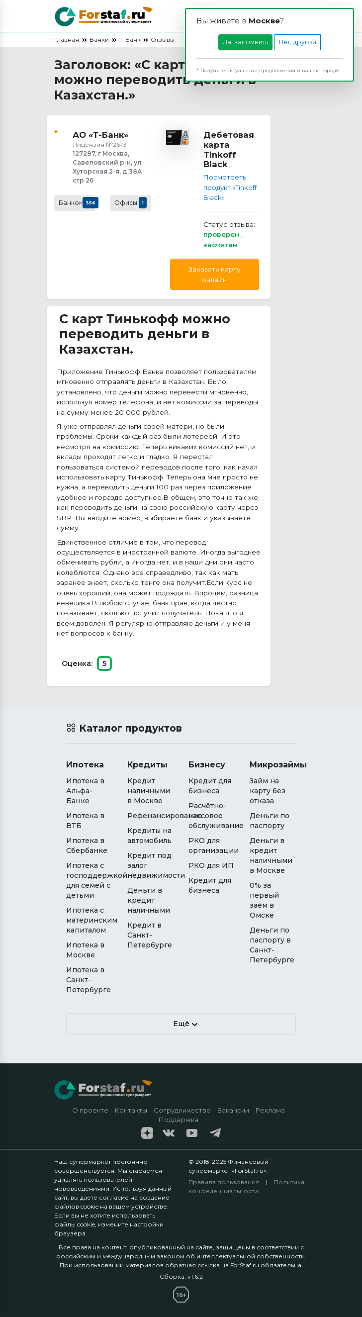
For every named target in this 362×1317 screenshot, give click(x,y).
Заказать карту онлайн (214, 274)
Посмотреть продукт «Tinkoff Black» (227, 187)
